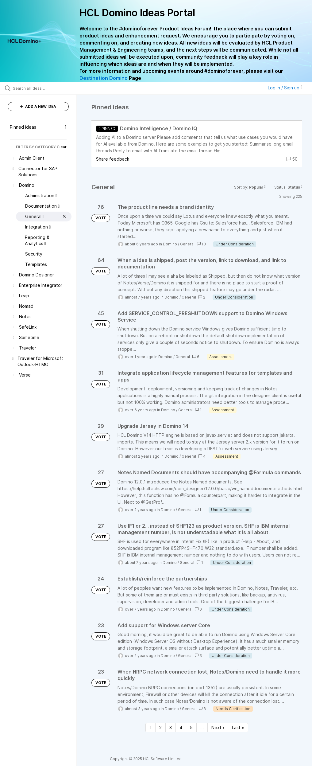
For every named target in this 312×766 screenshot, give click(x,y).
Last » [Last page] (238, 727)
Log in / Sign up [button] (285, 87)
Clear (62, 147)
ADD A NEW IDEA (38, 106)
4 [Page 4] (180, 727)
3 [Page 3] (170, 727)
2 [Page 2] (160, 727)
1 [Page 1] (150, 727)
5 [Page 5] (191, 727)
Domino (170, 244)
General (187, 244)
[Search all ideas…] (41, 88)
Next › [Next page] (217, 727)
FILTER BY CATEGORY (33, 147)
